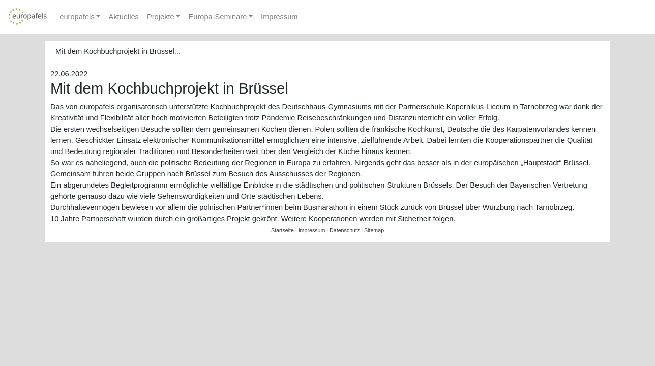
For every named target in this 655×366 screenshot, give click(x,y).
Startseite (282, 230)
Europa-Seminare (217, 17)
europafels (76, 17)
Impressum (279, 17)
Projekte (160, 17)
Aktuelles (123, 17)
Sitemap (374, 230)
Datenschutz (345, 230)
